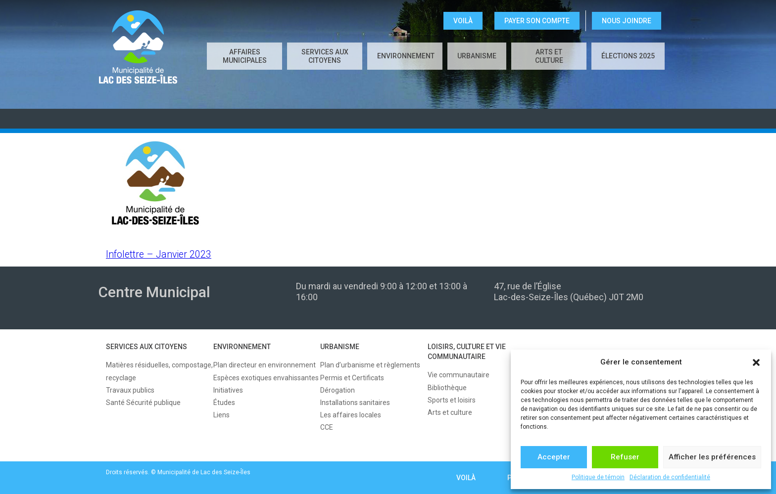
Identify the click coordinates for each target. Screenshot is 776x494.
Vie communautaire (458, 375)
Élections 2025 (628, 56)
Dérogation (337, 390)
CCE (326, 427)
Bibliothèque (447, 388)
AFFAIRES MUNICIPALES (245, 56)
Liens (221, 415)
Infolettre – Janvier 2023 (158, 254)
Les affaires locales (350, 415)
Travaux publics (130, 390)
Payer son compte (537, 21)
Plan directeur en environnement (264, 365)
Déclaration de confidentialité (670, 477)
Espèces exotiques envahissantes (266, 378)
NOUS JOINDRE (626, 21)
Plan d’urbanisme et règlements (370, 365)
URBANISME (476, 56)
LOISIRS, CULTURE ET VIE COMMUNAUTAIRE (467, 351)
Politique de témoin (598, 477)
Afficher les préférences (712, 456)
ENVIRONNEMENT (406, 56)
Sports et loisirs (452, 400)
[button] (756, 362)
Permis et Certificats (352, 378)
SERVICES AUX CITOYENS (324, 56)
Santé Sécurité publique (143, 402)
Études (224, 402)
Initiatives (228, 390)
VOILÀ (463, 21)
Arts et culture (549, 56)
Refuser (625, 456)
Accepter (553, 456)
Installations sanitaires (355, 402)
